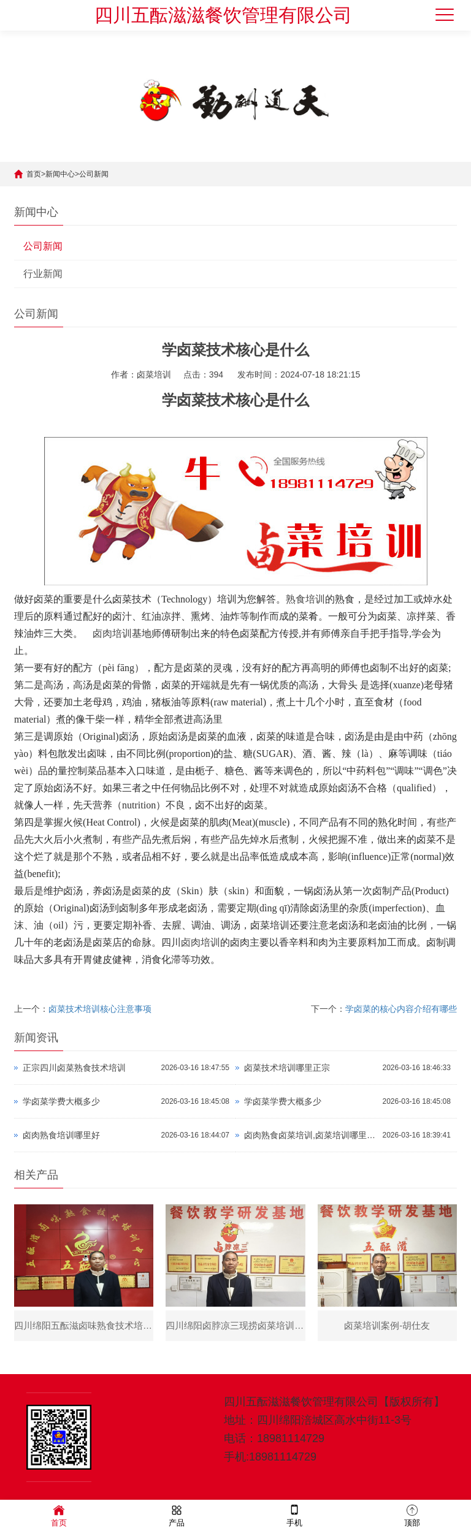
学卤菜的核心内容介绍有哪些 (401, 1009)
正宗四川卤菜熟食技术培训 (74, 1068)
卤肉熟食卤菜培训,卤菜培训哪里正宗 (310, 1135)
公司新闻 (94, 174)
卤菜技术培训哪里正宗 (287, 1068)
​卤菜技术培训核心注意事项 (99, 1009)
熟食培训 (305, 599)
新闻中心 (60, 174)
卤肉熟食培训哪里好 (61, 1135)
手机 (294, 1514)
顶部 (412, 1514)
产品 (177, 1514)
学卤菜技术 (199, 400)
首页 (33, 174)
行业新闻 (43, 273)
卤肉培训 (112, 633)
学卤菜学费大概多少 (61, 1101)
